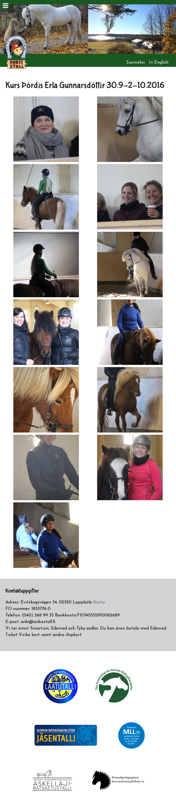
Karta (99, 602)
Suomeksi (135, 62)
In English (158, 62)
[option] (44, 29)
